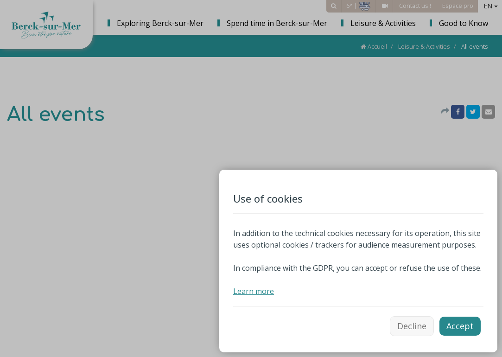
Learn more (253, 291)
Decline (411, 326)
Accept (460, 326)
